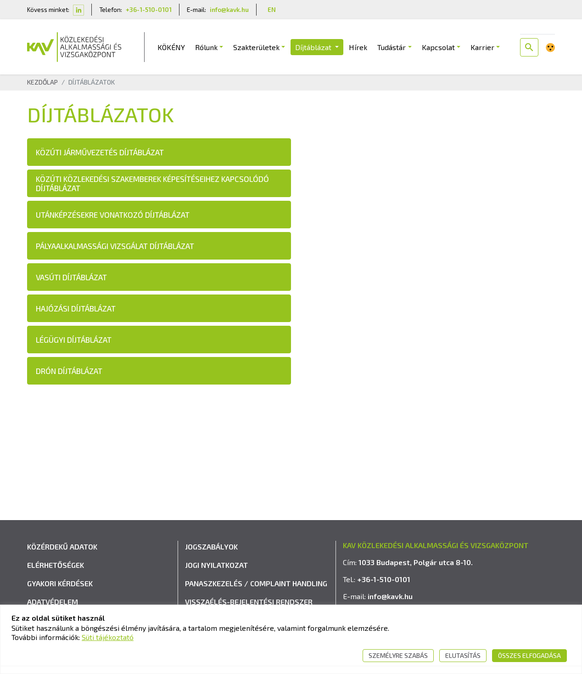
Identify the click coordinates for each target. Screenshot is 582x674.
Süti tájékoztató (108, 637)
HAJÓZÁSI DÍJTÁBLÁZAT (76, 309)
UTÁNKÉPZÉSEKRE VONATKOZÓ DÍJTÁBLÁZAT (113, 215)
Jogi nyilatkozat (216, 577)
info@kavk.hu (229, 9)
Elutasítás (463, 655)
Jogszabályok (211, 559)
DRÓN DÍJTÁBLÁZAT (69, 371)
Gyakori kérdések (60, 595)
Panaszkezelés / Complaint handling (256, 595)
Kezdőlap (42, 82)
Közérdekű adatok (62, 559)
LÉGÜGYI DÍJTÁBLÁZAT (74, 340)
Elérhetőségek (55, 577)
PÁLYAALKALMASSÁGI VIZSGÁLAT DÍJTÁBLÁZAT (115, 246)
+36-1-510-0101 (149, 9)
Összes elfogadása (529, 655)
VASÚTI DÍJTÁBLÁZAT (71, 278)
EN (272, 9)
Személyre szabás (398, 655)
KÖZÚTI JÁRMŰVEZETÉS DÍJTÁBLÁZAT (100, 153)
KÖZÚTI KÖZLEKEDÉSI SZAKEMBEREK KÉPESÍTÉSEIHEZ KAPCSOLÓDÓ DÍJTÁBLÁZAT (152, 184)
